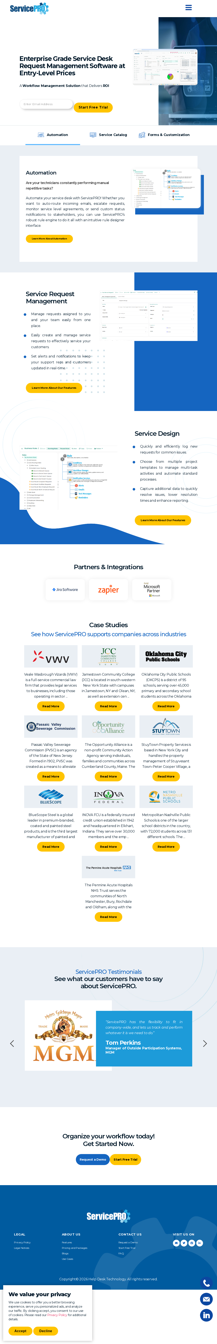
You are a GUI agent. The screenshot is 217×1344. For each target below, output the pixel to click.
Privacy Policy (57, 1315)
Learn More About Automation (59, 236)
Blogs (65, 1258)
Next (203, 1046)
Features (67, 1247)
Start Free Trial (96, 104)
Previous (13, 1046)
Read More (51, 710)
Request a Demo (88, 1164)
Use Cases (67, 1264)
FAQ (121, 1258)
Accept (20, 1331)
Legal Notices (21, 1253)
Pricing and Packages (74, 1253)
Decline (45, 1331)
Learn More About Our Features (51, 383)
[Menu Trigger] (188, 7)
